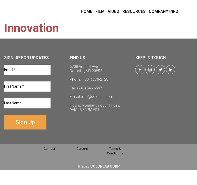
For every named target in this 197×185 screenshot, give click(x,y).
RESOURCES (134, 12)
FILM (100, 12)
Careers (82, 149)
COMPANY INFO (163, 12)
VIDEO (113, 12)
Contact (49, 149)
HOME (86, 12)
